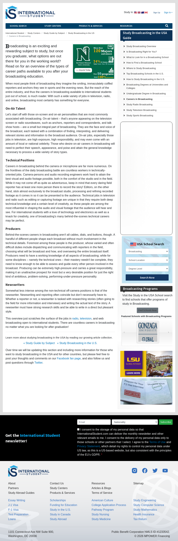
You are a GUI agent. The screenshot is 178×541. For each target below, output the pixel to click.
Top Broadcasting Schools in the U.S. (145, 73)
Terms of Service (102, 492)
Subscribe (165, 422)
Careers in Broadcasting (139, 99)
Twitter (38, 362)
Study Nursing (100, 514)
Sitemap (138, 483)
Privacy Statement (88, 446)
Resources (126, 25)
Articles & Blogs (101, 488)
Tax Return (140, 519)
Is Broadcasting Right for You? (141, 51)
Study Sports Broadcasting (139, 115)
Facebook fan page (69, 358)
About (11, 483)
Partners (13, 488)
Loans (12, 519)
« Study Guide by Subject (39, 343)
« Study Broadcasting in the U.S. (77, 343)
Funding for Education (63, 505)
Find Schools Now (147, 310)
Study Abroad (58, 519)
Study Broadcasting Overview (141, 46)
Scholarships (58, 500)
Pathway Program (103, 509)
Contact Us (57, 483)
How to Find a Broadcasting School (144, 62)
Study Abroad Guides (21, 492)
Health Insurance (143, 514)
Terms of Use (157, 442)
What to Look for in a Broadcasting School (147, 57)
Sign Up (156, 13)
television (86, 318)
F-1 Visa (13, 509)
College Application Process (109, 505)
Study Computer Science (148, 505)
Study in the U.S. (60, 509)
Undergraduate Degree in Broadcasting (146, 93)
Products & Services (90, 25)
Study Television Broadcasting (141, 110)
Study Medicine (101, 519)
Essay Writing (16, 500)
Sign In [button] (167, 12)
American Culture (102, 500)
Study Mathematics (145, 509)
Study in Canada (60, 514)
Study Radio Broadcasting (139, 104)
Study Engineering (144, 500)
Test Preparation (18, 514)
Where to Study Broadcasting (141, 68)
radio (75, 318)
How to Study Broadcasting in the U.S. (145, 79)
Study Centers (52, 25)
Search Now (147, 277)
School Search (18, 25)
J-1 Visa (13, 505)
